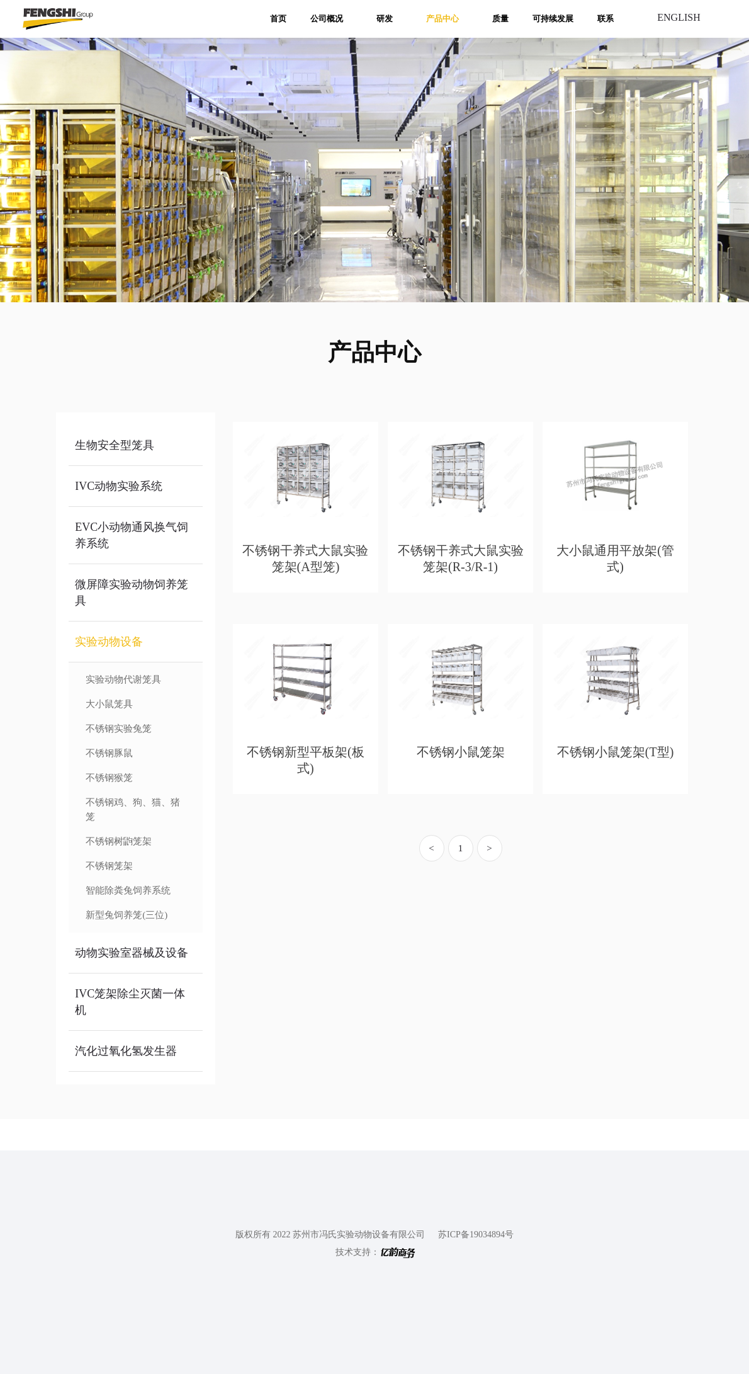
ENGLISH (678, 17)
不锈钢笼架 (109, 866)
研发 (384, 18)
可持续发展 (552, 18)
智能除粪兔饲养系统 (128, 890)
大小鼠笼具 (109, 704)
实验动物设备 (109, 641)
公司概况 (326, 18)
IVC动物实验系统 (118, 486)
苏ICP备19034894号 (476, 1234)
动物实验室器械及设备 (131, 952)
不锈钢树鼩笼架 (119, 841)
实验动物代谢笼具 (123, 679)
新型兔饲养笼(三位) (126, 915)
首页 (278, 18)
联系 (605, 18)
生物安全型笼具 (114, 445)
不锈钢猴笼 (109, 778)
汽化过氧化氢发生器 (126, 1051)
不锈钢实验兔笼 (119, 729)
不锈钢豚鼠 (109, 753)
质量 (500, 18)
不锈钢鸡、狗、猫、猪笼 (133, 809)
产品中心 (442, 18)
